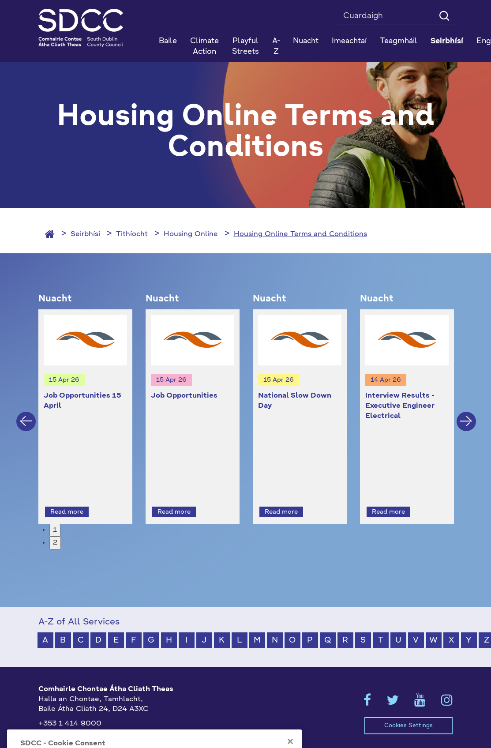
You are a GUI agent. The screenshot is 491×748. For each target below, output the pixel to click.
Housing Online (191, 234)
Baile (168, 41)
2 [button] (55, 526)
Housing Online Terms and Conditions (300, 234)
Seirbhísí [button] (447, 41)
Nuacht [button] (306, 41)
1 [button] (55, 514)
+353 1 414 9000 (69, 707)
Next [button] (466, 413)
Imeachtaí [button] (349, 41)
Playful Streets (245, 47)
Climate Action (204, 47)
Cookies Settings (408, 709)
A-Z (276, 47)
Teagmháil (398, 41)
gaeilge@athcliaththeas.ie (84, 722)
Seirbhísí (85, 234)
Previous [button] (26, 413)
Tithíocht (132, 234)
